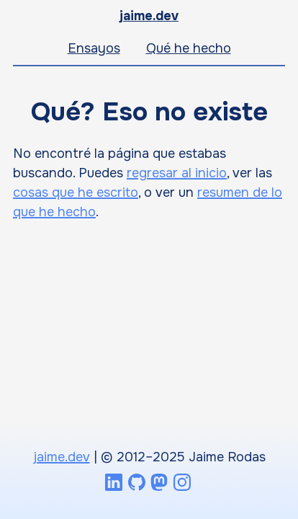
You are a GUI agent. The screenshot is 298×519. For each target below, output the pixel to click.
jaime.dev (149, 16)
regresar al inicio (177, 173)
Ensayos (94, 48)
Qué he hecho (188, 48)
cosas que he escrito (75, 192)
